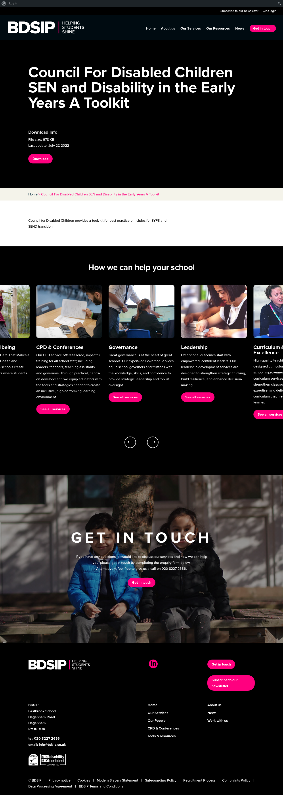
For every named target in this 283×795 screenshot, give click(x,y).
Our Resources (218, 29)
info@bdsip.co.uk (52, 744)
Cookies (83, 780)
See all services (52, 409)
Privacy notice (59, 780)
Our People (157, 720)
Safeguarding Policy (160, 780)
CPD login (269, 11)
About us (168, 29)
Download (40, 158)
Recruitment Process (199, 780)
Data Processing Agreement (50, 786)
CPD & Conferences (163, 728)
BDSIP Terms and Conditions (101, 786)
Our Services (190, 29)
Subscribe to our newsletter (239, 11)
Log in (13, 3)
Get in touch (262, 28)
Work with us (217, 720)
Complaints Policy (236, 780)
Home (151, 29)
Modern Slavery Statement (117, 780)
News (239, 29)
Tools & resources (162, 736)
